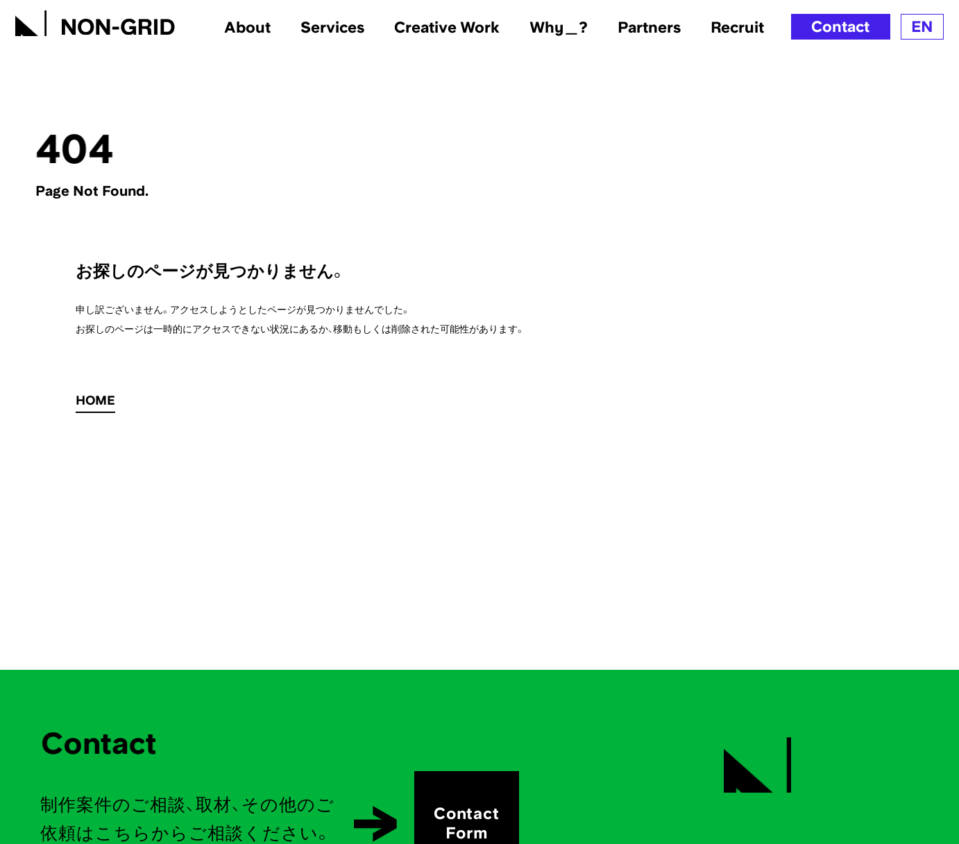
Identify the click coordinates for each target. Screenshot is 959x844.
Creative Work (447, 27)
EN (922, 26)
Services (332, 27)
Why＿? (558, 27)
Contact (840, 26)
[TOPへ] (95, 20)
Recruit (737, 27)
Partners (649, 27)
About (247, 27)
